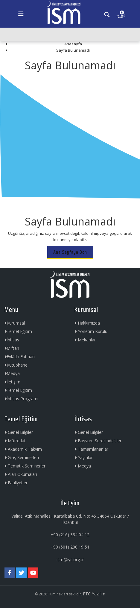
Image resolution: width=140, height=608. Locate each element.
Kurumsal (14, 323)
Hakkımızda (87, 323)
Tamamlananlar (91, 449)
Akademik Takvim (23, 449)
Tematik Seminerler (24, 466)
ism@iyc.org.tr (70, 559)
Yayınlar (83, 457)
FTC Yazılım (94, 594)
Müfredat (15, 440)
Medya (12, 373)
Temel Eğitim (18, 331)
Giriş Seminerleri (21, 457)
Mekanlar (85, 340)
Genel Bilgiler (18, 432)
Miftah (11, 348)
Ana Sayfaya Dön (70, 252)
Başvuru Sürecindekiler (97, 440)
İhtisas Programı (21, 398)
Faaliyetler (16, 482)
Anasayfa (73, 44)
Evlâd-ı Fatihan (19, 356)
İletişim (12, 382)
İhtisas (11, 340)
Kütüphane (16, 365)
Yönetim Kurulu (90, 331)
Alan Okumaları (20, 474)
